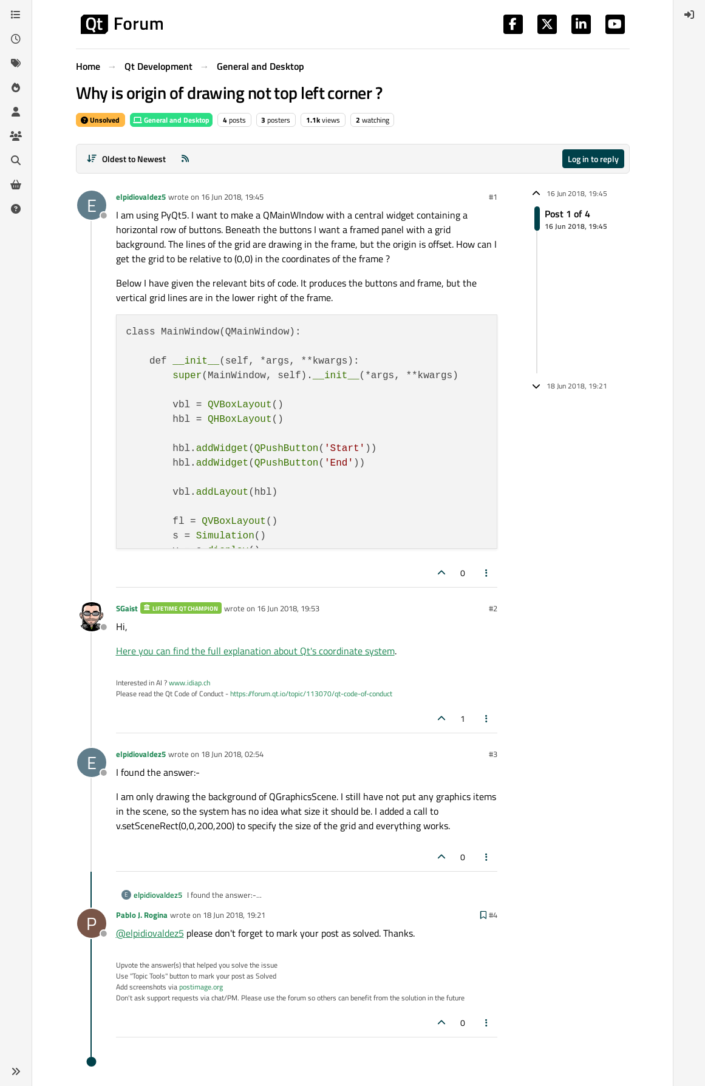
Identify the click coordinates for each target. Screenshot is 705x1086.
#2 (493, 608)
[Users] (16, 111)
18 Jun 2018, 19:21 (234, 915)
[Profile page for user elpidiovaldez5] (91, 205)
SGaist (127, 608)
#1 (493, 197)
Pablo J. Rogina (142, 915)
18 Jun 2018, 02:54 (232, 754)
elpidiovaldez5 (141, 197)
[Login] (689, 14)
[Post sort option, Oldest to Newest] (126, 158)
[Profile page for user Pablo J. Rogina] (91, 923)
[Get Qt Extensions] (16, 184)
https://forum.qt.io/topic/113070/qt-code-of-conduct (311, 693)
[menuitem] (689, 14)
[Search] (16, 160)
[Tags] (16, 63)
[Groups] (16, 136)
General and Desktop (171, 120)
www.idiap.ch (189, 682)
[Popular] (16, 87)
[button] (16, 1071)
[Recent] (16, 39)
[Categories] (16, 14)
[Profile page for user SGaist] (91, 616)
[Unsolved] (16, 209)
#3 (493, 754)
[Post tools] (486, 572)
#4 (493, 915)
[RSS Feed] (185, 158)
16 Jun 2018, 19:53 (288, 608)
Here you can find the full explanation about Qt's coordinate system (255, 650)
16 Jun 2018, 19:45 (232, 197)
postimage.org (201, 987)
